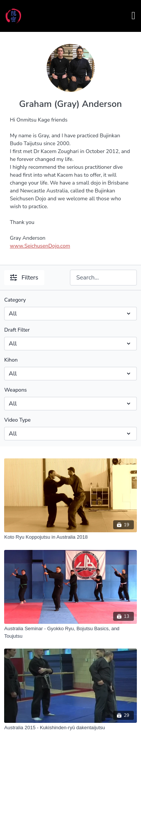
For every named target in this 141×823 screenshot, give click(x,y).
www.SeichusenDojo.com (40, 245)
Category (15, 299)
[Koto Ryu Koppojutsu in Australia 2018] (70, 537)
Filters (24, 277)
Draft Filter (17, 329)
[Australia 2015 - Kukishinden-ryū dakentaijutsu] (70, 727)
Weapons (15, 389)
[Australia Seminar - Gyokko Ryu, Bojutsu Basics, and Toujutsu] (70, 632)
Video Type (17, 420)
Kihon (11, 359)
